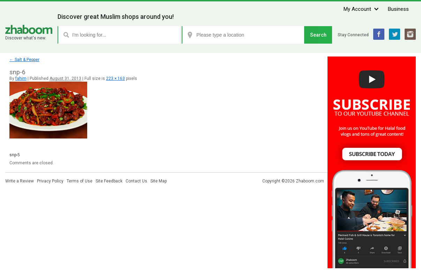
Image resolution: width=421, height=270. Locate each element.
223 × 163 (115, 78)
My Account (357, 9)
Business (398, 9)
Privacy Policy (50, 181)
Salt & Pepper (24, 59)
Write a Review (19, 181)
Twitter (394, 34)
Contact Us (136, 181)
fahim (21, 78)
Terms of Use (79, 181)
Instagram (410, 34)
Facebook (378, 34)
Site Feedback (109, 181)
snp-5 (14, 154)
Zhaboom (28, 29)
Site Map (158, 181)
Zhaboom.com (310, 181)
